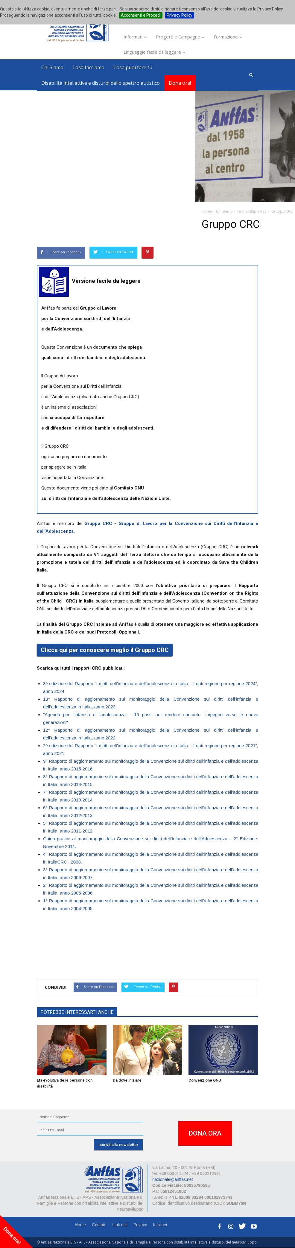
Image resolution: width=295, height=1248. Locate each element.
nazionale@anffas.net (172, 1179)
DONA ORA (204, 1133)
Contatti (99, 1224)
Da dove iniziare (127, 1080)
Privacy (140, 1224)
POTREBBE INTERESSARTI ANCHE (76, 1012)
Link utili (119, 1224)
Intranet (160, 1224)
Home (80, 1224)
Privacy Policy (179, 15)
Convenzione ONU (204, 1080)
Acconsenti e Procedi (141, 15)
